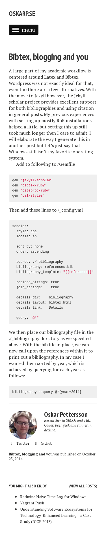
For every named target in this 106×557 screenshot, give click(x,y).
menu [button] (23, 29)
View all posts (83, 486)
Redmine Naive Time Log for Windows (53, 496)
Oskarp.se (22, 13)
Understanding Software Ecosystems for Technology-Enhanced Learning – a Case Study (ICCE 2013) (56, 515)
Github (43, 443)
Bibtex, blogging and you (48, 57)
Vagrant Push (32, 503)
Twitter (19, 443)
